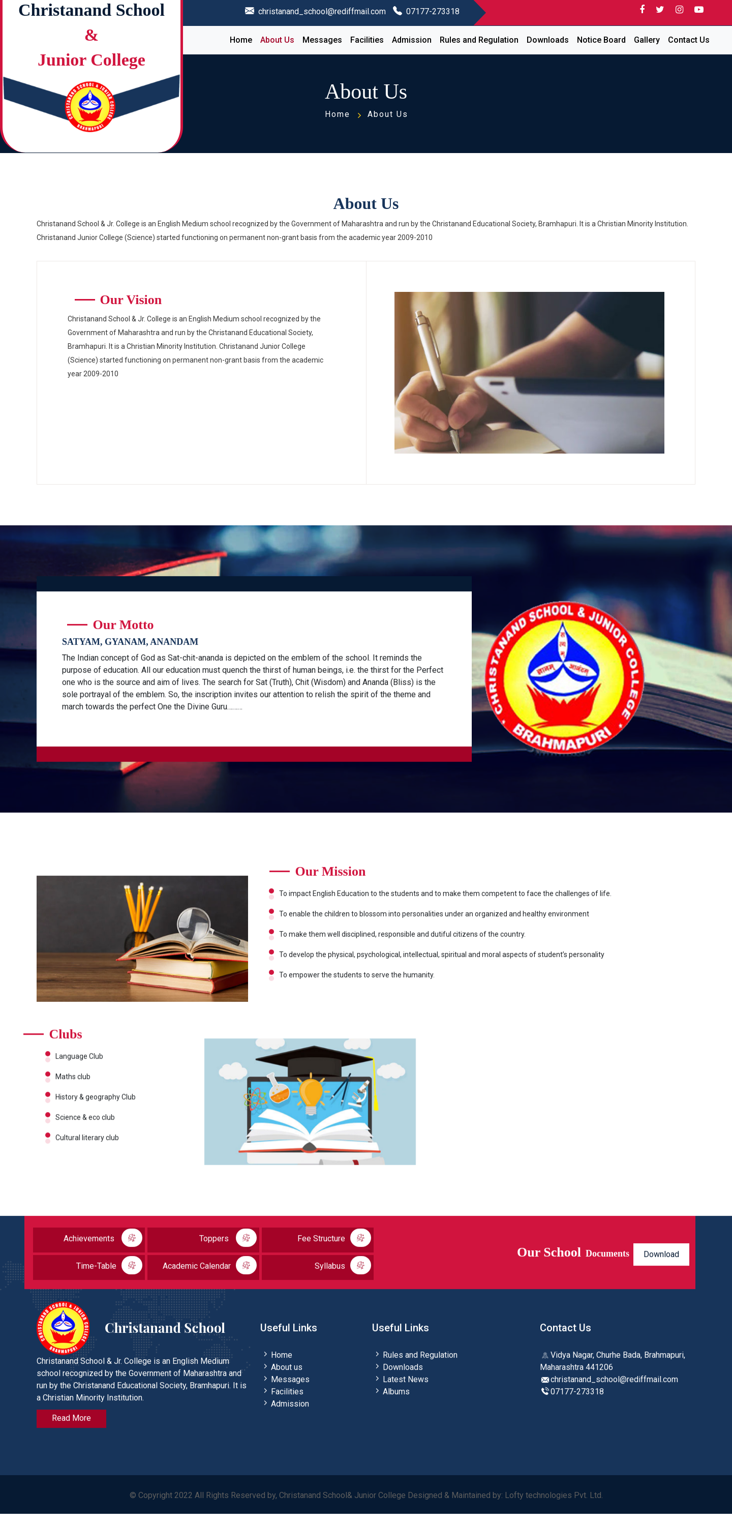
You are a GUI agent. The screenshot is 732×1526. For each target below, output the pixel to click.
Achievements (103, 1252)
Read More (71, 1433)
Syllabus (343, 1280)
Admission (412, 40)
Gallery (647, 40)
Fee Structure (334, 1252)
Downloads (548, 40)
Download (661, 1269)
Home (241, 40)
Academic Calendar (210, 1280)
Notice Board (601, 40)
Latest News (400, 1394)
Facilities (367, 40)
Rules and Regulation (479, 40)
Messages (322, 40)
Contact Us (689, 40)
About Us (277, 40)
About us (281, 1382)
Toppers (228, 1252)
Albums (391, 1406)
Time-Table (109, 1280)
